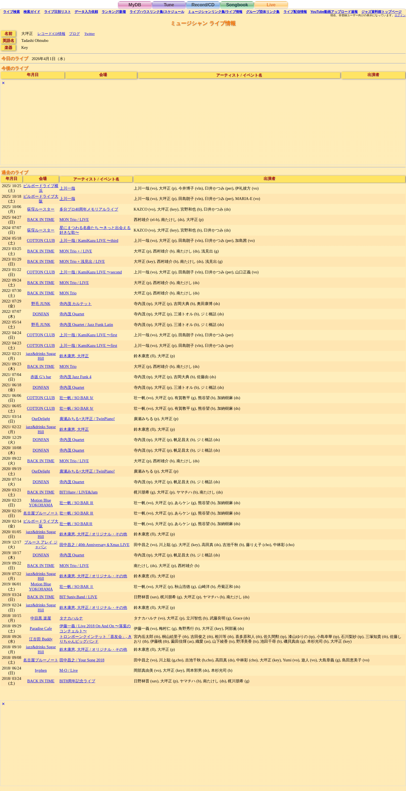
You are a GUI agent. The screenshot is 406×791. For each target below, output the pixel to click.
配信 (295, 12)
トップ (381, 12)
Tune (169, 5)
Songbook (237, 5)
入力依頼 (86, 12)
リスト (57, 12)
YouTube (334, 12)
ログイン (400, 15)
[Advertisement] (168, 126)
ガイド (31, 12)
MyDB (134, 5)
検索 (11, 12)
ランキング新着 (114, 12)
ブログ (74, 34)
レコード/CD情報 (51, 34)
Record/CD (203, 5)
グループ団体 (263, 12)
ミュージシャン (215, 12)
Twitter (89, 34)
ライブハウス (157, 12)
